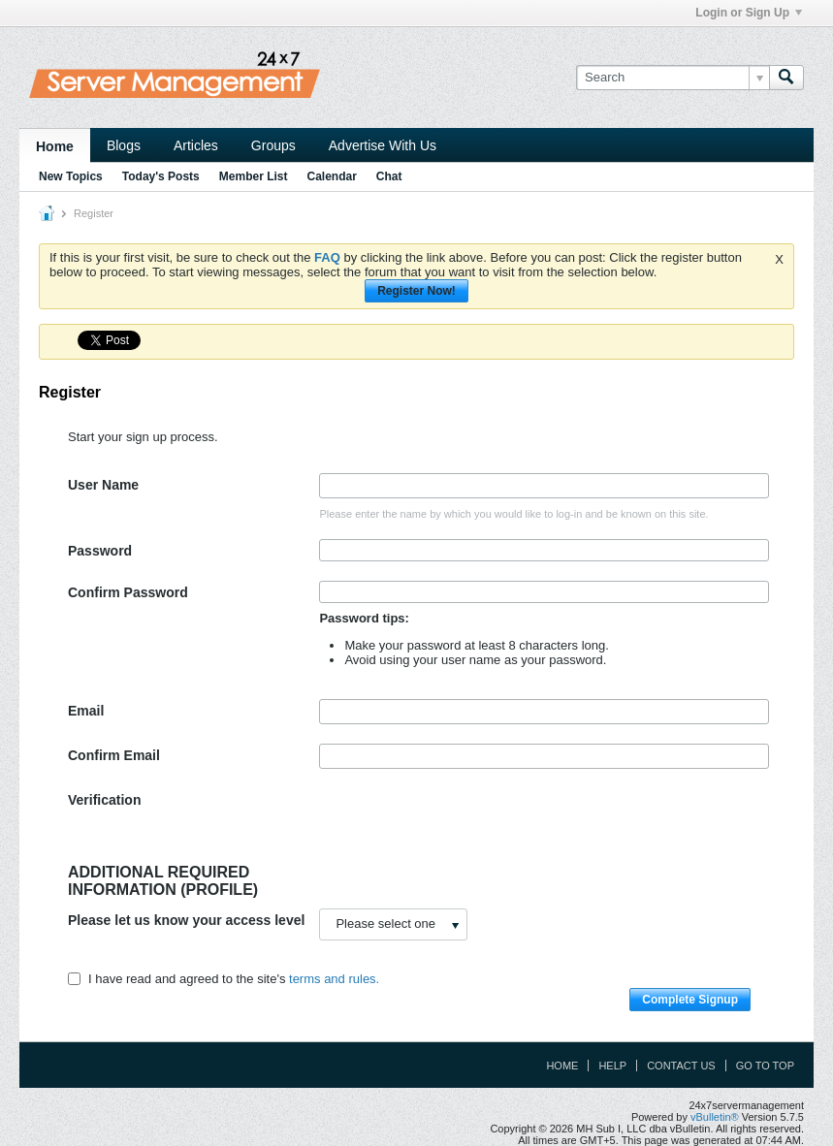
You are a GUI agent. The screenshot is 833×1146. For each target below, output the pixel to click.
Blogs (124, 145)
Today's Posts (161, 176)
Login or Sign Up (748, 12)
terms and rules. (334, 978)
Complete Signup (690, 999)
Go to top (765, 1065)
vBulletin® (714, 1117)
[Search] (672, 77)
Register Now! (416, 291)
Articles (196, 145)
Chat (389, 176)
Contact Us (681, 1065)
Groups (273, 145)
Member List (253, 176)
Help (612, 1065)
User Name (103, 485)
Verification (104, 800)
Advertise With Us (382, 145)
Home (55, 146)
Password (100, 550)
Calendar (331, 176)
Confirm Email (114, 755)
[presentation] (466, 826)
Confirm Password (128, 592)
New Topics (71, 176)
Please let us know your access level (186, 920)
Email (86, 710)
